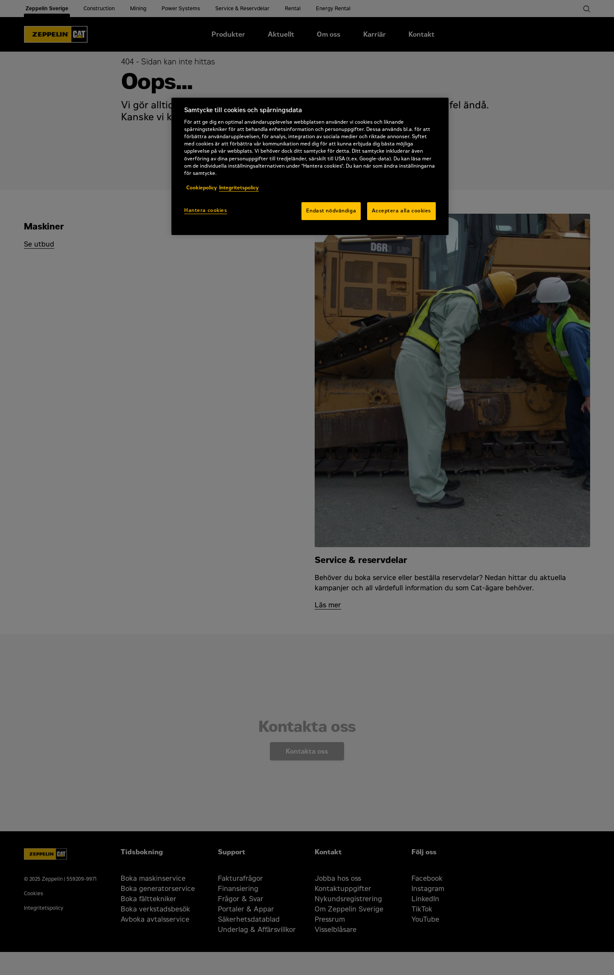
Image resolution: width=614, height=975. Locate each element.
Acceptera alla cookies (401, 211)
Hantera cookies (205, 210)
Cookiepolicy (201, 188)
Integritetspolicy (239, 188)
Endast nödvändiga (331, 211)
